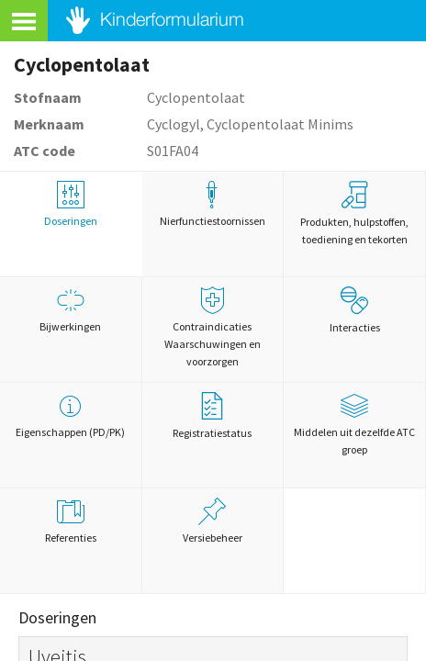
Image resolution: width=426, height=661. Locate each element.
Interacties (355, 310)
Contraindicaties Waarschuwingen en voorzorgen (213, 327)
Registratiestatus (212, 416)
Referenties (70, 521)
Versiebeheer (213, 521)
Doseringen (70, 204)
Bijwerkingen (70, 309)
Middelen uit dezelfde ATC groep (354, 424)
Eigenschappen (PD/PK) (70, 415)
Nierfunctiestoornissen (213, 204)
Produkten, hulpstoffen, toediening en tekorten (354, 213)
